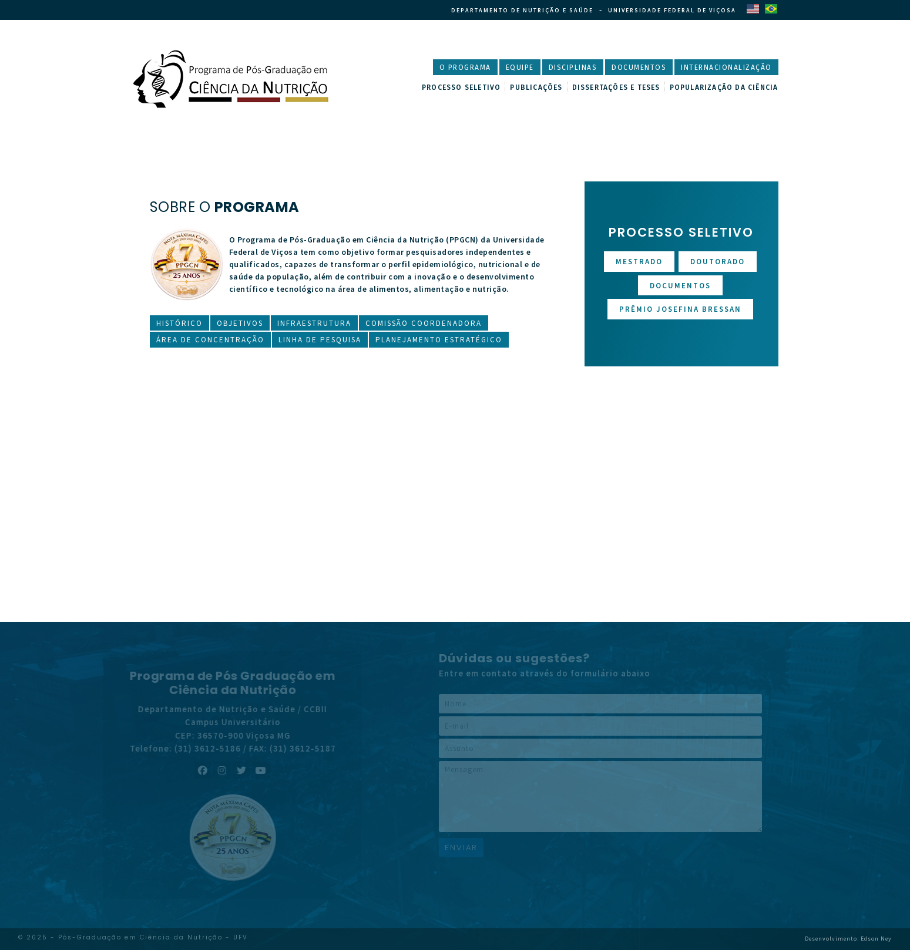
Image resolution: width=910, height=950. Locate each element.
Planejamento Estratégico (438, 340)
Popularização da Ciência (724, 87)
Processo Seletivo (461, 87)
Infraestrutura (314, 323)
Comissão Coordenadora (423, 323)
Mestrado (639, 262)
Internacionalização (726, 67)
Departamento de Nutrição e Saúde (522, 10)
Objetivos (240, 323)
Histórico (179, 323)
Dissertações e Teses (616, 87)
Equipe (520, 67)
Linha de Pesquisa (319, 340)
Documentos (639, 67)
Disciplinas (573, 67)
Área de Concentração (210, 340)
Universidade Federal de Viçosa (672, 10)
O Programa (465, 67)
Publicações (536, 87)
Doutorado (717, 262)
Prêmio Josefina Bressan (680, 309)
